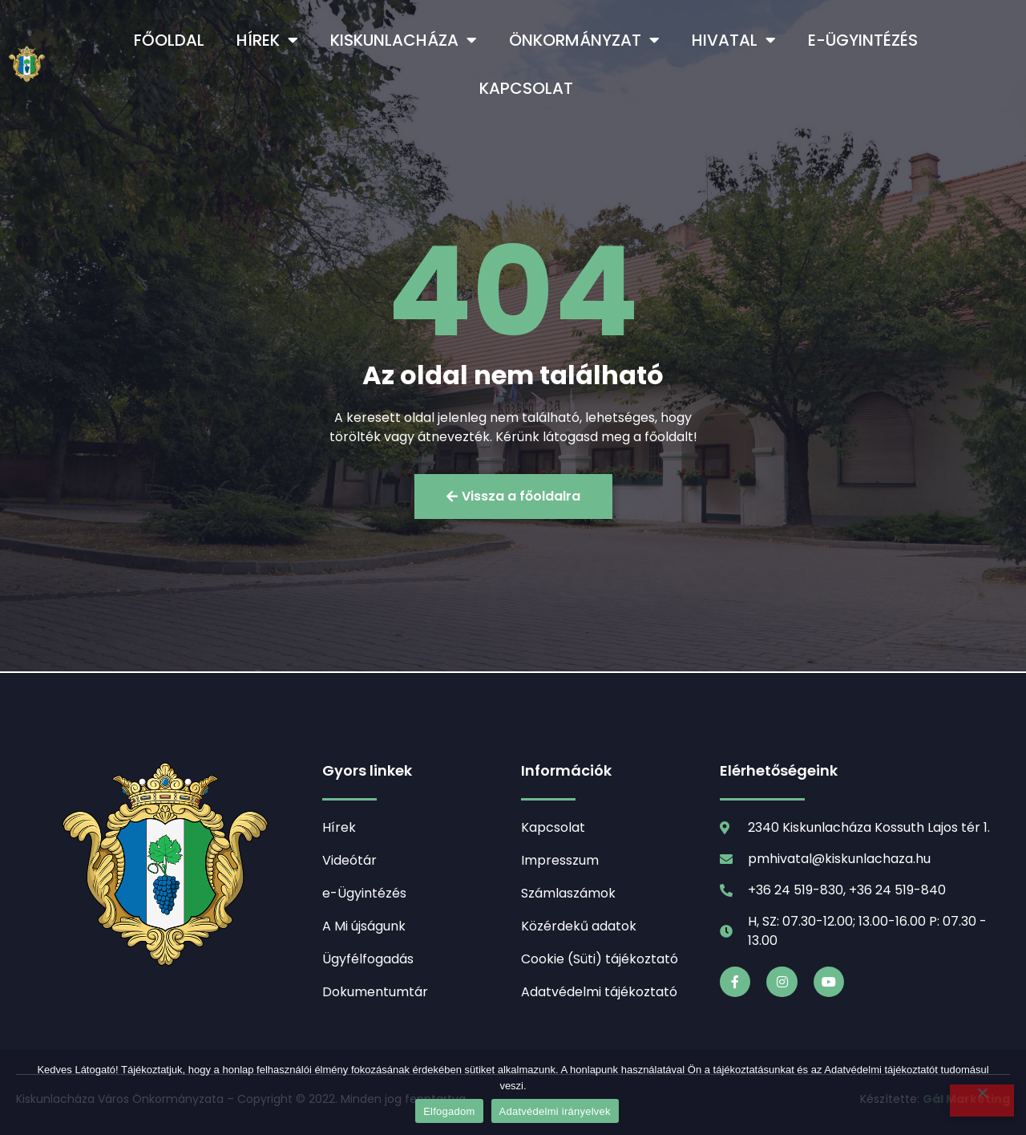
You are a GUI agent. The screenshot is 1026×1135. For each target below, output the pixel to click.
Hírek (267, 40)
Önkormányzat (584, 40)
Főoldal (169, 40)
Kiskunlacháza (403, 40)
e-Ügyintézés (863, 40)
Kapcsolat (526, 88)
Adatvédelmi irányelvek (555, 1111)
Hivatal (734, 40)
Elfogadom (449, 1111)
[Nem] (982, 1100)
